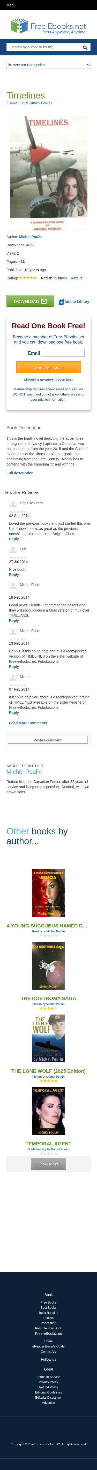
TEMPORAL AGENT (48, 1143)
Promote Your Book (48, 1328)
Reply (14, 539)
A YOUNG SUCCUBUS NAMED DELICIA (48, 925)
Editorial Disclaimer (48, 1397)
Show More (48, 1163)
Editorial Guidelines (48, 1392)
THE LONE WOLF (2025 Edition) (48, 1071)
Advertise (48, 1403)
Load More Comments (28, 723)
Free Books (48, 1302)
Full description (19, 473)
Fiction (37, 1004)
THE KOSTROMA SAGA (48, 998)
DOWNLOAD (30, 301)
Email (34, 353)
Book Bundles (48, 1313)
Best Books (48, 1307)
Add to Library (74, 302)
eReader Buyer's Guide (48, 1346)
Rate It (76, 278)
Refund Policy (48, 1387)
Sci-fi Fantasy (37, 1149)
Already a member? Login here (48, 380)
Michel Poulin (30, 237)
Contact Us (48, 1351)
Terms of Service (48, 1377)
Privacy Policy (48, 1382)
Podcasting (48, 1323)
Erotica (37, 931)
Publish (48, 1318)
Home (48, 1341)
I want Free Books (48, 367)
